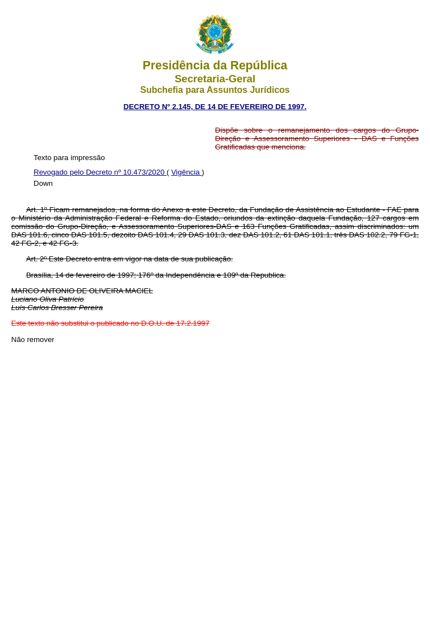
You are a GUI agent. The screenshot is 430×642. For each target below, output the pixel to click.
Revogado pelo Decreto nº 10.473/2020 (100, 172)
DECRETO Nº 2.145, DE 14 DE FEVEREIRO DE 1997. (215, 106)
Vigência (186, 172)
